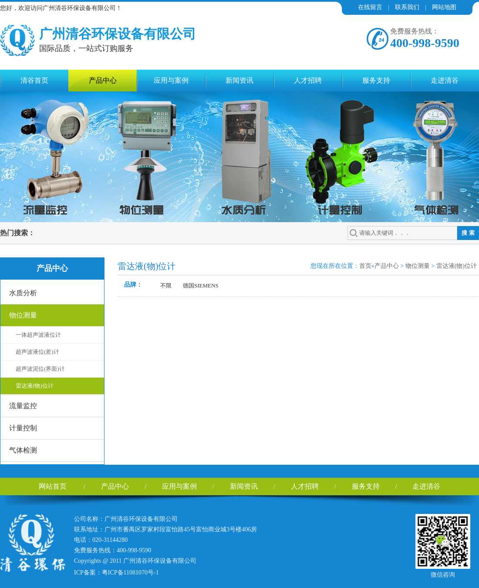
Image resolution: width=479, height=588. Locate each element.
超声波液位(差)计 (37, 351)
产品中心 (103, 80)
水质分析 (23, 293)
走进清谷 (445, 80)
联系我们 (407, 7)
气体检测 (23, 450)
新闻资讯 (239, 80)
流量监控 (23, 405)
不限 (166, 285)
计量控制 (23, 428)
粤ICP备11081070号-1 (130, 572)
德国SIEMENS (201, 285)
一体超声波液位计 (38, 334)
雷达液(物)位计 (35, 385)
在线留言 (370, 7)
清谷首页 (34, 80)
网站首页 (53, 486)
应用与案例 (171, 80)
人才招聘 (308, 80)
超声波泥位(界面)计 (40, 368)
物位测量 (23, 315)
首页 (365, 266)
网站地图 (444, 7)
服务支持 (376, 80)
